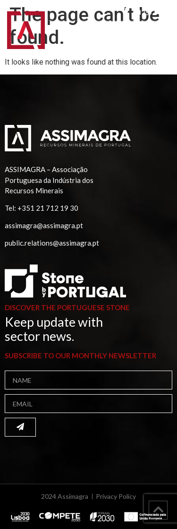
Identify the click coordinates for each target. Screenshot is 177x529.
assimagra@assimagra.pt (44, 225)
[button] (157, 36)
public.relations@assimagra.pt (52, 243)
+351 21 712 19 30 (47, 208)
